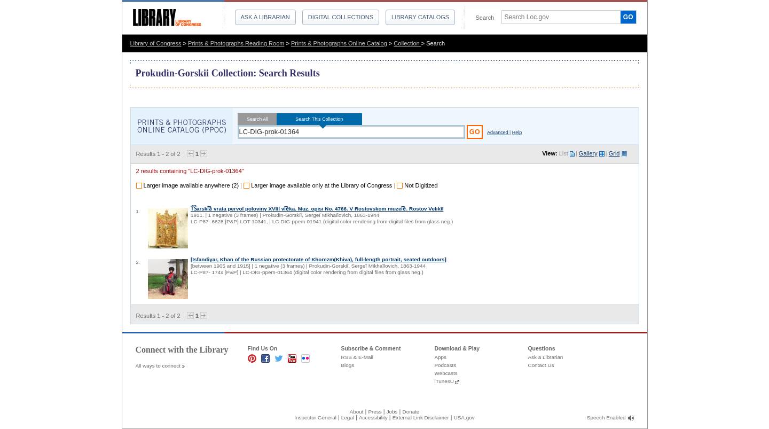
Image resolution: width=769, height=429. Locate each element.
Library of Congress (156, 43)
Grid (614, 153)
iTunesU (444, 381)
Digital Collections (340, 17)
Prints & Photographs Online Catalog (339, 43)
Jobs (392, 412)
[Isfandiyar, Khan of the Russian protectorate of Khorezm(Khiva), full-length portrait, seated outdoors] (318, 259)
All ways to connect (158, 366)
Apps (441, 357)
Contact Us (541, 365)
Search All (258, 119)
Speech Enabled (606, 417)
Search (485, 17)
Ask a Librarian (265, 17)
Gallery (588, 153)
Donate (411, 412)
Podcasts (446, 365)
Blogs (348, 365)
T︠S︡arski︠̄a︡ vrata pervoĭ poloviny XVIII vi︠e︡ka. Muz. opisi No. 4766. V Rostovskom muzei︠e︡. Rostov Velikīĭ (317, 209)
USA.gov (464, 417)
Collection (407, 43)
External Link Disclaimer (421, 417)
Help (517, 132)
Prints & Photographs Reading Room (236, 43)
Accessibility (373, 417)
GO (628, 17)
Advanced (498, 132)
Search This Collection (319, 119)
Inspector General (315, 417)
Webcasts (446, 373)
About (357, 412)
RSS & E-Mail (357, 357)
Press (374, 412)
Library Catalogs (420, 17)
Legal (347, 417)
